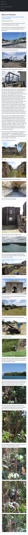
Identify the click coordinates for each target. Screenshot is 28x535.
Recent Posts (4, 4)
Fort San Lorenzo (15, 17)
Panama (22, 17)
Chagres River (7, 17)
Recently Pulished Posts (6, 6)
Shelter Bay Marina (6, 18)
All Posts (3, 9)
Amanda (3, 1)
